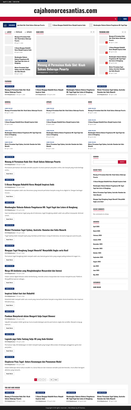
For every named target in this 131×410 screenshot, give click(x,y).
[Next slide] (94, 32)
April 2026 (96, 226)
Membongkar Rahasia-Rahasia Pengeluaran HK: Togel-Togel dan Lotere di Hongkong (9, 60)
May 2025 (96, 275)
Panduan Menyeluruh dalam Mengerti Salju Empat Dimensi (30, 316)
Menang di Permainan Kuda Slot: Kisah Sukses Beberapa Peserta (35, 25)
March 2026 (96, 231)
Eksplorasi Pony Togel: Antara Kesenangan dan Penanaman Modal (33, 361)
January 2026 (97, 240)
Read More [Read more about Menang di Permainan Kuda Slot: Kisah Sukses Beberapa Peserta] (10, 174)
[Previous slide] (91, 32)
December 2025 (97, 244)
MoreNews (72, 408)
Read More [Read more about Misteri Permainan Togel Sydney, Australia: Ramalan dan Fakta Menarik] (10, 240)
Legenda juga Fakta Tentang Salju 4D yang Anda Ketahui (29, 338)
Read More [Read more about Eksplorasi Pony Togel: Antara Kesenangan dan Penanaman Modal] (10, 374)
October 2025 (97, 253)
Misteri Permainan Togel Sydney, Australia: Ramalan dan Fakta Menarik (9, 70)
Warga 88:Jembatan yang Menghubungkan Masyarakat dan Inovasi (33, 270)
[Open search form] (115, 19)
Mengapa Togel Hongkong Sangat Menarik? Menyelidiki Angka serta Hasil (36, 250)
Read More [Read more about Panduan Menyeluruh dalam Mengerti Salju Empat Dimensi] (10, 328)
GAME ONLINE (42, 61)
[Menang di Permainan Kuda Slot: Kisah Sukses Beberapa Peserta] (65, 55)
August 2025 (97, 262)
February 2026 (97, 235)
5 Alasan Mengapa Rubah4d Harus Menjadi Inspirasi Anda (78, 25)
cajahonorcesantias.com (65, 10)
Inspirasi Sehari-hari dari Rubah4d (19, 293)
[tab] (8, 32)
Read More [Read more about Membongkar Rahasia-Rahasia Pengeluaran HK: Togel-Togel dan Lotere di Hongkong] (10, 219)
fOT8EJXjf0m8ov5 (43, 72)
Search (95, 157)
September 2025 (98, 257)
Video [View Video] (122, 19)
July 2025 (96, 266)
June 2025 (96, 270)
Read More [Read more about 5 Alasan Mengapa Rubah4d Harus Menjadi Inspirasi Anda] (10, 196)
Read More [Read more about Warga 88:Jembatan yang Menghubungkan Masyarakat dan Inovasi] (10, 283)
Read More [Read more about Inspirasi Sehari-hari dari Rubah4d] (10, 305)
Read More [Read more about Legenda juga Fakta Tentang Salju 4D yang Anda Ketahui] (10, 351)
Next (55, 379)
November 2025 (97, 248)
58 (51, 379)
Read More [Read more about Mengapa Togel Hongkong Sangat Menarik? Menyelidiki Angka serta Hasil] (10, 260)
